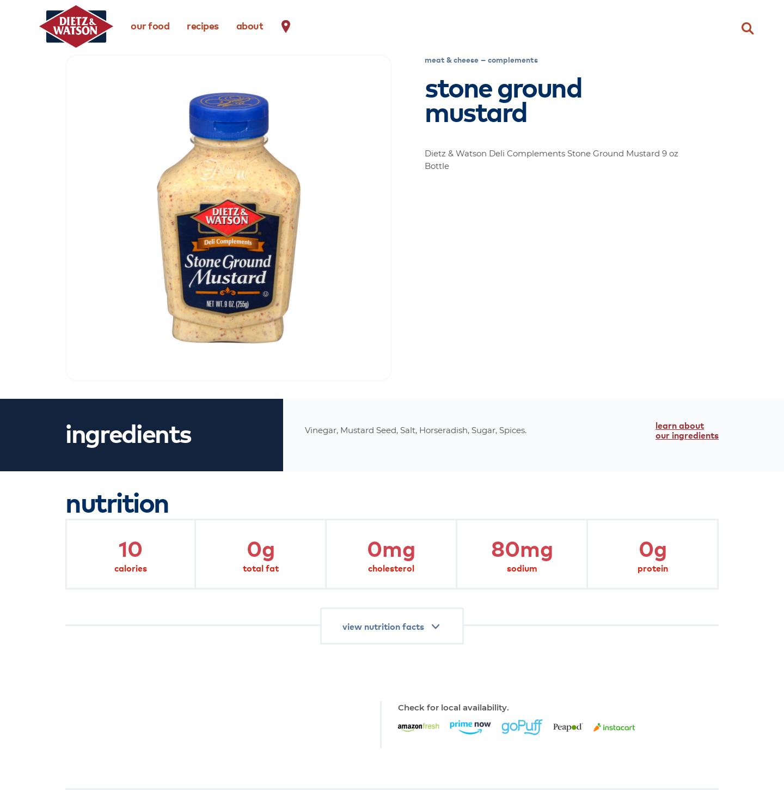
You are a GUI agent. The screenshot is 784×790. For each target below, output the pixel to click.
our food (150, 25)
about (250, 25)
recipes (203, 25)
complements (513, 59)
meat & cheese (452, 59)
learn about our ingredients (687, 430)
